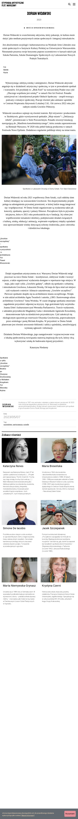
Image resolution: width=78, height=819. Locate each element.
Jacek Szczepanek (53, 737)
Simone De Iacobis (14, 737)
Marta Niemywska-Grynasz (19, 794)
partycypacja (18, 633)
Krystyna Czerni (51, 794)
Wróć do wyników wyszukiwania (40, 28)
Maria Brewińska (52, 675)
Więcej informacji (28, 815)
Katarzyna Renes (13, 675)
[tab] (69, 4)
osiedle (26, 633)
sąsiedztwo (7, 633)
